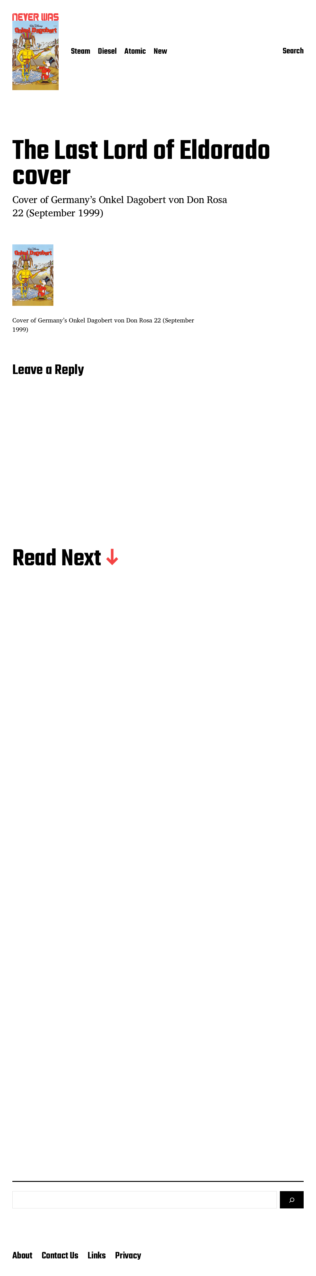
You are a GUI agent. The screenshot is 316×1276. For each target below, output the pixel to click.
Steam (80, 51)
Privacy (128, 1256)
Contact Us (60, 1256)
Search (293, 51)
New (160, 51)
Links (97, 1256)
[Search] (292, 1199)
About (22, 1256)
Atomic (135, 51)
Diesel (107, 51)
